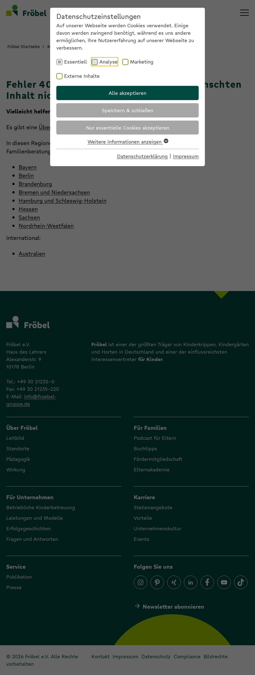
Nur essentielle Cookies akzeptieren (127, 127)
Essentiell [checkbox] (75, 61)
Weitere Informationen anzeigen (128, 141)
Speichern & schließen (127, 110)
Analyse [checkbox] (108, 61)
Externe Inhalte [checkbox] (82, 76)
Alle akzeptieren (127, 93)
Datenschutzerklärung (142, 156)
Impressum (186, 156)
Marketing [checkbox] (141, 61)
